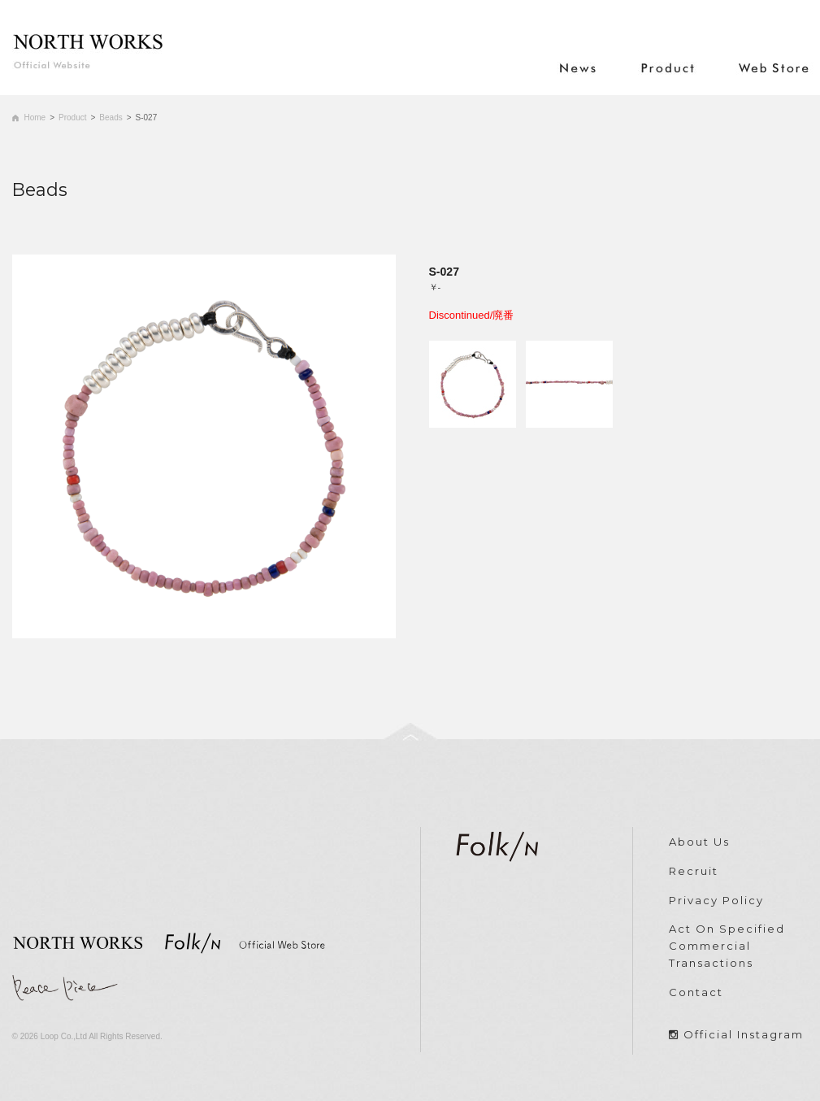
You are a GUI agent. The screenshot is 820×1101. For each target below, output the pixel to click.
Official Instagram (743, 1034)
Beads (110, 117)
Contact (696, 992)
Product (72, 117)
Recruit (693, 870)
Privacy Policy (716, 900)
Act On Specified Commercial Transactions (727, 945)
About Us (699, 841)
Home (35, 117)
